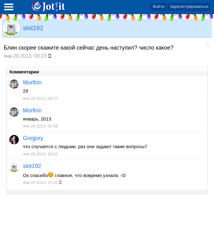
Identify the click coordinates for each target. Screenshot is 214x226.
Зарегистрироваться (189, 6)
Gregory (33, 138)
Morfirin (32, 82)
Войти (158, 6)
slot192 (33, 27)
